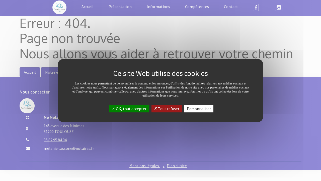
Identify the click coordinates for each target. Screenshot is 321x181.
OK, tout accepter (129, 108)
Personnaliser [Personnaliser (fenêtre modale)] (199, 108)
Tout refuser (166, 108)
